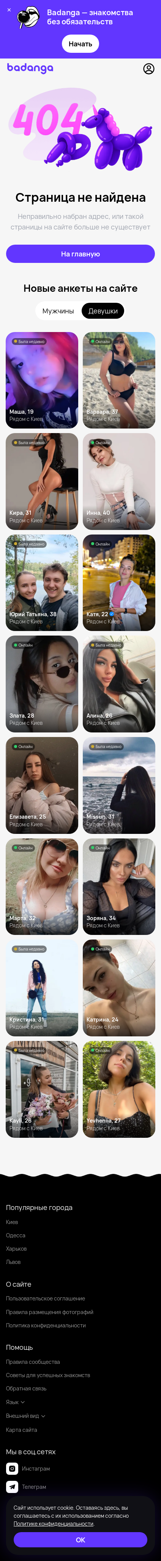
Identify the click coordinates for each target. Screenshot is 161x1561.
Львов (13, 1261)
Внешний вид (26, 1415)
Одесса (15, 1235)
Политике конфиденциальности (53, 1523)
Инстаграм (28, 1469)
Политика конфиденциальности (46, 1325)
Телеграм (26, 1487)
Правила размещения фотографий (49, 1312)
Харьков (16, 1248)
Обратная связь (26, 1388)
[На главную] (80, 254)
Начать (80, 43)
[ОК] (80, 1539)
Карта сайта (21, 1429)
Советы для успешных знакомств (48, 1375)
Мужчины (58, 310)
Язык (15, 1402)
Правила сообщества (33, 1361)
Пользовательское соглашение (45, 1298)
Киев (12, 1222)
